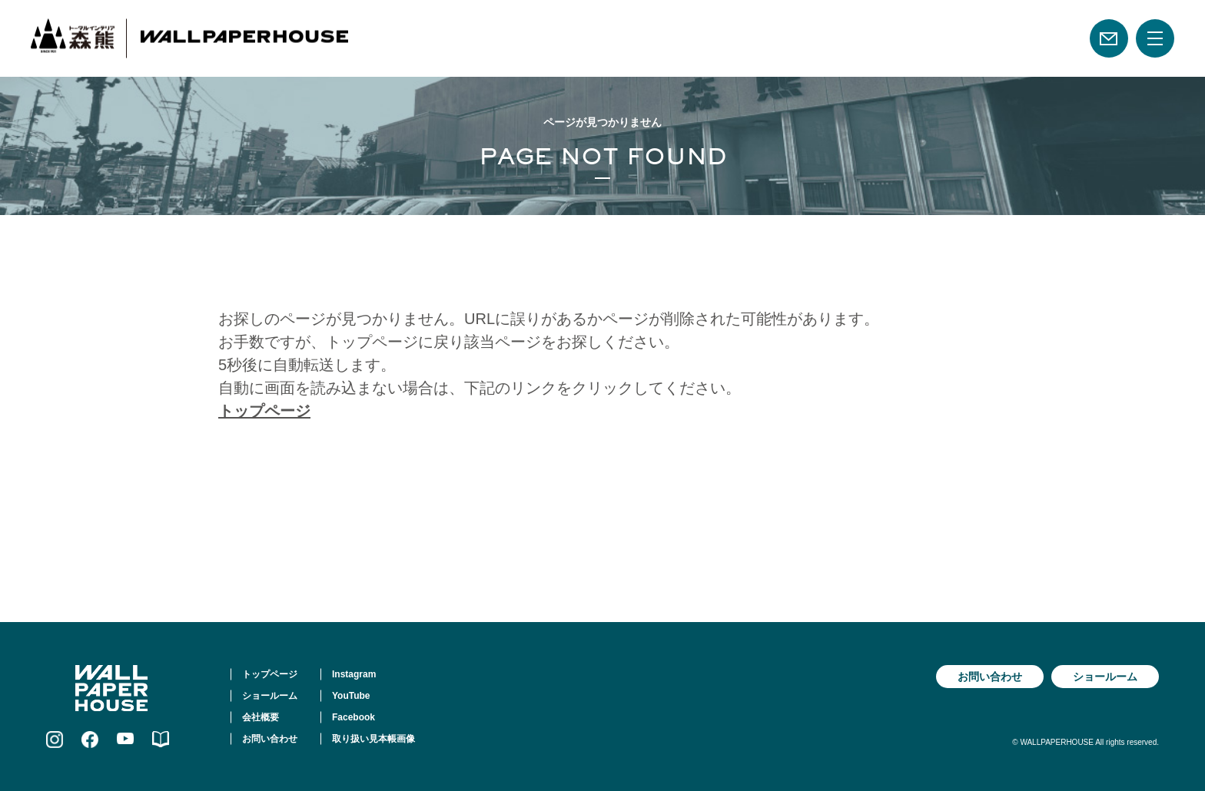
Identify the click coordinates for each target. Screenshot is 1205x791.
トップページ (264, 410)
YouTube (351, 695)
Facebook (353, 717)
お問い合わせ (269, 738)
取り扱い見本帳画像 (373, 738)
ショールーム (269, 695)
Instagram (354, 674)
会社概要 (260, 717)
